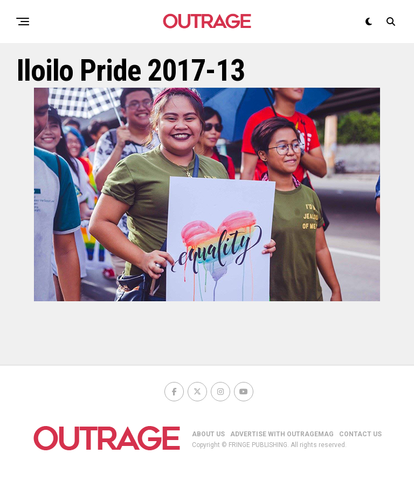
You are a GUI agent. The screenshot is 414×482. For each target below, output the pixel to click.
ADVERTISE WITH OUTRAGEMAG (282, 434)
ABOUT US (208, 434)
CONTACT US (360, 434)
